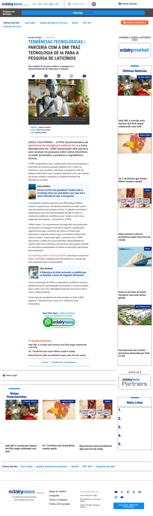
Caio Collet (30, 23)
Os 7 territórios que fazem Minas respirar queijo (51, 351)
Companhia (54, 495)
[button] (94, 4)
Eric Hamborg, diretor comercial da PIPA (47, 255)
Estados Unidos (35, 37)
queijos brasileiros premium (53, 23)
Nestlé (75, 23)
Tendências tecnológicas (64, 362)
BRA (51, 4)
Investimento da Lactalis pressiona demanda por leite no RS (134, 353)
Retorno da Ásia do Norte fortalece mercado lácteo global (132, 295)
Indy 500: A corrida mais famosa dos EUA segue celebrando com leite (21, 448)
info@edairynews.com (89, 492)
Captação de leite (12, 26)
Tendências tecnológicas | (56, 41)
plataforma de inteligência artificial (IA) (51, 145)
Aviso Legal (11, 375)
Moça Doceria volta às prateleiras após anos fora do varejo (57, 355)
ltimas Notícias (136, 71)
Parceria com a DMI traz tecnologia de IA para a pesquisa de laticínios (54, 53)
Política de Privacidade (59, 504)
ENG (46, 4)
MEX (40, 4)
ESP (34, 4)
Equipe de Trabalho (57, 491)
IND (56, 4)
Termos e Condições (58, 500)
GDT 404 (87, 23)
